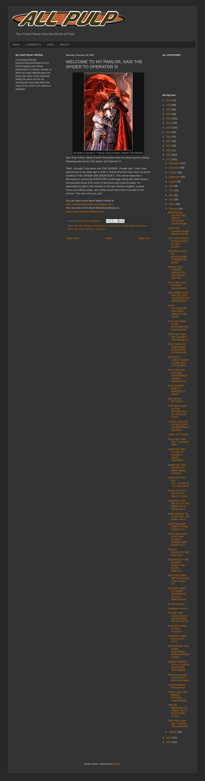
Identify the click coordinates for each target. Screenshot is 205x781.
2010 (169, 742)
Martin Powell (129, 226)
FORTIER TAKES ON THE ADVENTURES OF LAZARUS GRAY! (177, 412)
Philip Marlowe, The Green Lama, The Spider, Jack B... (178, 516)
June (171, 190)
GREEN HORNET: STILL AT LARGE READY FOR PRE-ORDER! (178, 666)
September (175, 177)
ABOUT (64, 44)
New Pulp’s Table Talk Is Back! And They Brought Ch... (178, 579)
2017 (169, 141)
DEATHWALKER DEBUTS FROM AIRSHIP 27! (178, 527)
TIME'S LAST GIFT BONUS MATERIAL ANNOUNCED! (178, 696)
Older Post (144, 238)
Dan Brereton (99, 226)
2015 (169, 150)
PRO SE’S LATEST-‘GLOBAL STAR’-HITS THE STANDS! (178, 361)
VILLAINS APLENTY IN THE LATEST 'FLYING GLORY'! (179, 242)
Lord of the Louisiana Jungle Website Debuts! (178, 231)
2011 (169, 737)
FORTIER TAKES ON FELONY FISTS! (177, 639)
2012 (169, 159)
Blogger (116, 764)
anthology (87, 226)
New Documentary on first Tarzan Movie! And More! (178, 677)
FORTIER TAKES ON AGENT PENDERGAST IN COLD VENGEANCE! (177, 594)
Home (16, 44)
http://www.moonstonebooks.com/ (85, 211)
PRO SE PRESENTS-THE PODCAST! (178, 552)
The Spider (101, 229)
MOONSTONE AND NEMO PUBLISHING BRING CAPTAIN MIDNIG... (178, 652)
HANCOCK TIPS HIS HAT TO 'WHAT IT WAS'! (178, 493)
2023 (169, 114)
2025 (169, 105)
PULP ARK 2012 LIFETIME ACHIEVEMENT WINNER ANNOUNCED (178, 376)
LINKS (50, 44)
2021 (169, 123)
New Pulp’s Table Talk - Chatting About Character (178, 723)
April (171, 199)
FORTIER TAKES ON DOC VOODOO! (177, 629)
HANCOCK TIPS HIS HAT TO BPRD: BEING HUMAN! (177, 469)
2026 (169, 100)
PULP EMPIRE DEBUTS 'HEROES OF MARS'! (176, 389)
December (174, 163)
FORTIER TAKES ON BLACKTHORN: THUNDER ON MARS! (178, 257)
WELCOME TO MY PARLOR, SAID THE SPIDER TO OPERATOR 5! (178, 296)
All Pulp (78, 226)
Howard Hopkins (114, 226)
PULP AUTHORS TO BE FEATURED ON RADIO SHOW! (178, 325)
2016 (169, 145)
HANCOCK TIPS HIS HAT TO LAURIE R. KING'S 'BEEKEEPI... (177, 455)
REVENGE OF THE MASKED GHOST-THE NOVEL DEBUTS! (178, 565)
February (174, 208)
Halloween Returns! (178, 608)
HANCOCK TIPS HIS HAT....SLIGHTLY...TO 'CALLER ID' (178, 481)
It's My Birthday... (177, 604)
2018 (169, 136)
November (174, 167)
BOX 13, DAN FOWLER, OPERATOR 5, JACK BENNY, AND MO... (177, 273)
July (171, 186)
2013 (169, 154)
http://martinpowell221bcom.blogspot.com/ (90, 204)
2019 (169, 132)
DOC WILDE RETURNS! (175, 400)
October (173, 172)
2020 (169, 127)
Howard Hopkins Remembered (176, 686)
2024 (169, 109)
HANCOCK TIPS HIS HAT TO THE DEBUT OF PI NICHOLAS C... (178, 505)
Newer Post (73, 238)
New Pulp (78, 229)
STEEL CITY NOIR (178, 434)
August (173, 181)
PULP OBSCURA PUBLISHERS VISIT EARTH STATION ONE (177, 348)
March (172, 204)
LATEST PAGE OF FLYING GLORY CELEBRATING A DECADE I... (178, 425)
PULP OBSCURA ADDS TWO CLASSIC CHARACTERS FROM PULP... (177, 540)
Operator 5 (89, 229)
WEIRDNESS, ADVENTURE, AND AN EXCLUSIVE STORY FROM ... (178, 218)
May (171, 195)
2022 (169, 118)
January (173, 732)
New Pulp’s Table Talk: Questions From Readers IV (178, 337)
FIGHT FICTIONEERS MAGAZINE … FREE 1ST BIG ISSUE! (177, 311)
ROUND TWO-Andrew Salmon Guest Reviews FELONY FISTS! (178, 617)
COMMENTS (33, 44)
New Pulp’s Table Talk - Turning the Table (178, 442)
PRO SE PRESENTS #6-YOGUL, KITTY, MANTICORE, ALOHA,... (178, 711)
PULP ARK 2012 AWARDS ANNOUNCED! (177, 285)
